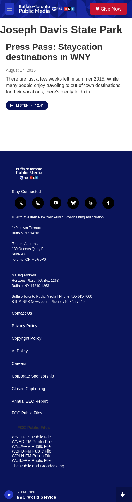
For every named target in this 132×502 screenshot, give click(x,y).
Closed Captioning (28, 389)
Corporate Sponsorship (33, 376)
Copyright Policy (26, 338)
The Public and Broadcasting (38, 466)
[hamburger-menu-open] (9, 9)
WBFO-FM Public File (31, 451)
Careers (19, 363)
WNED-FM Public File (32, 442)
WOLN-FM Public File (31, 456)
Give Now (111, 8)
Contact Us (22, 313)
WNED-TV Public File (31, 437)
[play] (9, 495)
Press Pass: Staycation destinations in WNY (54, 52)
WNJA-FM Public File (31, 446)
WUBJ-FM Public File (31, 460)
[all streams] (124, 494)
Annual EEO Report (30, 401)
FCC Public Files (27, 413)
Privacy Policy (24, 326)
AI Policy (20, 351)
